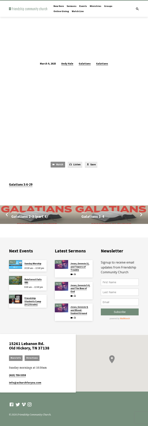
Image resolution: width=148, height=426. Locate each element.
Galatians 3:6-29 (20, 185)
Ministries (95, 6)
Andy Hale (67, 63)
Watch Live (78, 11)
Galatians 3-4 (92, 216)
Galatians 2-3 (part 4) (29, 216)
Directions (33, 357)
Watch (57, 164)
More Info (16, 357)
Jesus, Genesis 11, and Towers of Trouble (79, 266)
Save (92, 164)
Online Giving (61, 11)
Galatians (85, 63)
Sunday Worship (32, 263)
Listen (75, 164)
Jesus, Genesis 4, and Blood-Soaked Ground (79, 309)
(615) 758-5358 (17, 375)
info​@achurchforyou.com (25, 382)
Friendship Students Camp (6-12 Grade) (32, 301)
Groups (108, 6)
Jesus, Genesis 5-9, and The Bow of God (80, 288)
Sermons (71, 6)
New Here (58, 6)
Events (83, 6)
